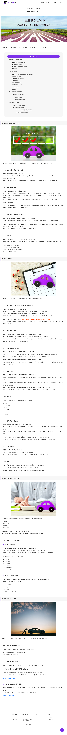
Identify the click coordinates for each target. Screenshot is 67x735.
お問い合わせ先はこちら (9, 678)
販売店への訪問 (17, 76)
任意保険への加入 (18, 85)
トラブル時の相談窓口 (19, 107)
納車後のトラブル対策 (15, 102)
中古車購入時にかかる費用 (16, 92)
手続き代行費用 (21, 99)
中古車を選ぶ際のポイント (16, 59)
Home (42, 2)
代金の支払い (17, 87)
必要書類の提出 (17, 82)
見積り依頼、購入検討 (19, 78)
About (48, 2)
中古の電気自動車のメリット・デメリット (27, 723)
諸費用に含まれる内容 (19, 94)
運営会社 (50, 717)
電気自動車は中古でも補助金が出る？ (27, 720)
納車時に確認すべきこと (19, 105)
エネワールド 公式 (40, 717)
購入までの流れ (13, 71)
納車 (15, 89)
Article (54, 2)
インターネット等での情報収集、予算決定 (23, 74)
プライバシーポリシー (14, 719)
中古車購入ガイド (26, 717)
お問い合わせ (51, 719)
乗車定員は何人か (18, 64)
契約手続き (16, 80)
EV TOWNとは (12, 717)
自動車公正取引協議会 (23, 112)
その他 (15, 68)
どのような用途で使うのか (20, 62)
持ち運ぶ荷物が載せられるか (20, 66)
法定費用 (20, 97)
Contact (61, 2)
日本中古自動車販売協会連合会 (25, 110)
